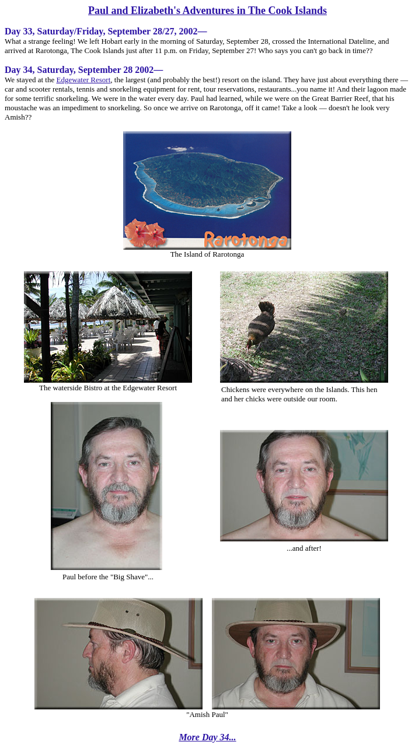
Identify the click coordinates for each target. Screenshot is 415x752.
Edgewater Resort (83, 79)
